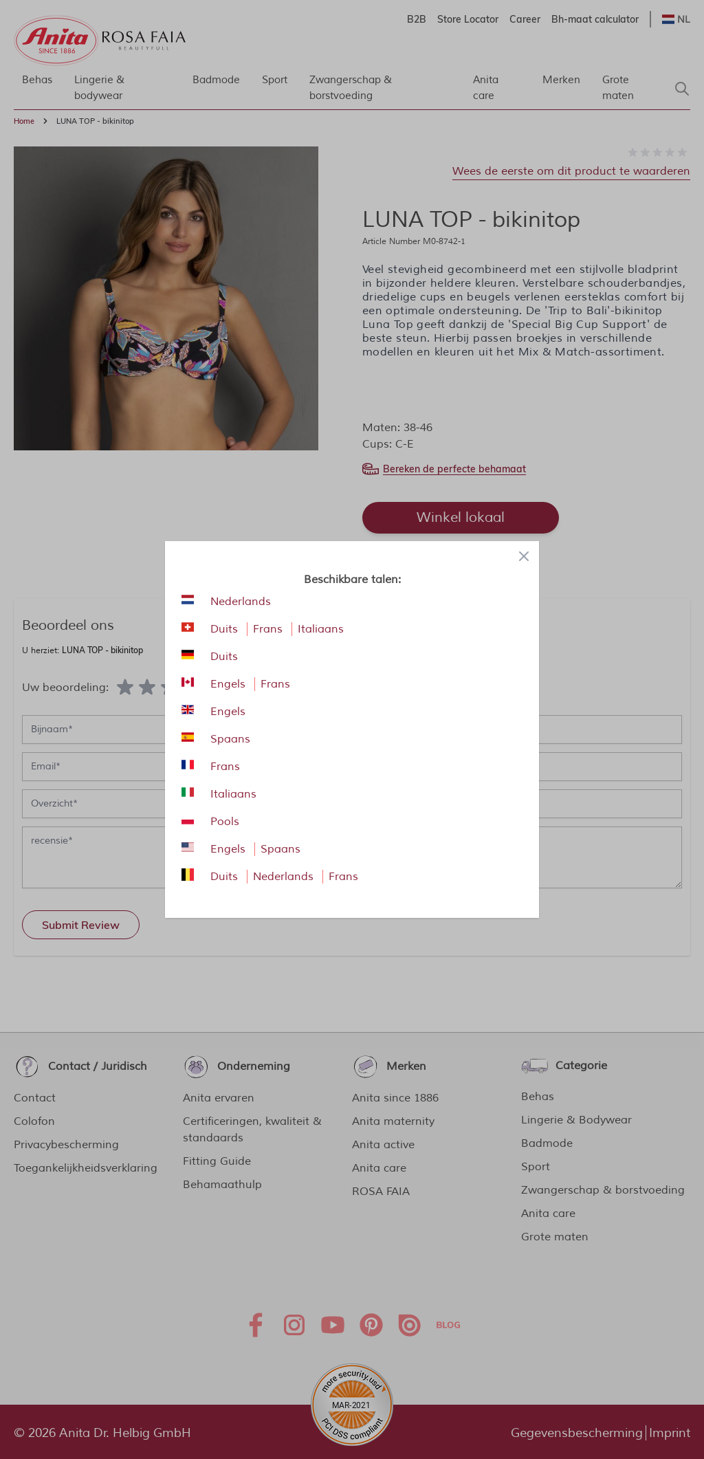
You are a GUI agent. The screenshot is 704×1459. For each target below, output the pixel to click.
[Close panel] (524, 556)
